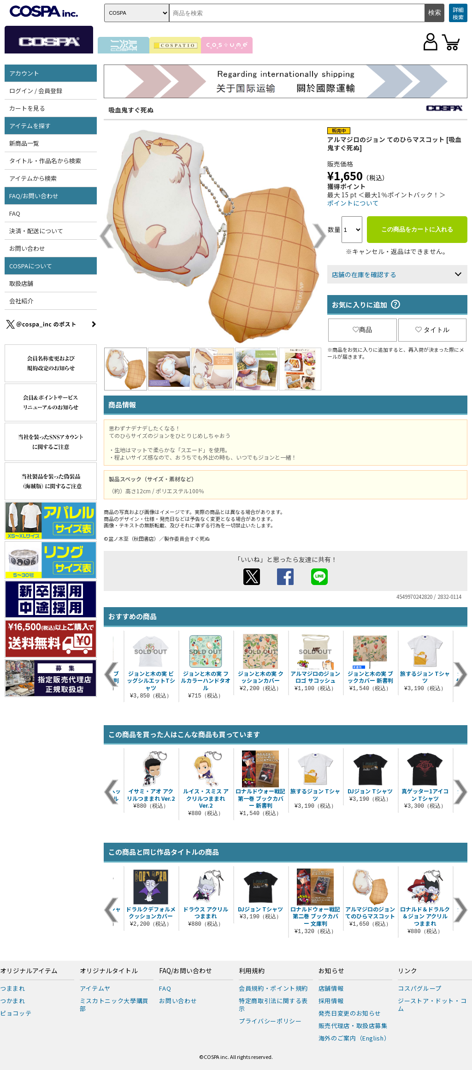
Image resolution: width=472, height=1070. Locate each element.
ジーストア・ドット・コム (432, 1004)
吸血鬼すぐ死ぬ (130, 109)
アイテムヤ (95, 988)
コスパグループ (420, 988)
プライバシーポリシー (270, 1021)
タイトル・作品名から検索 (45, 160)
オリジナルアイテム (29, 971)
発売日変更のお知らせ (350, 1013)
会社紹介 (21, 300)
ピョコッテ (15, 1013)
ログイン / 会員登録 (35, 90)
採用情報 (331, 1000)
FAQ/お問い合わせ (34, 195)
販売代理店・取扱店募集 (353, 1025)
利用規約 (252, 971)
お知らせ (331, 971)
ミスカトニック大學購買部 (114, 1004)
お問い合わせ (27, 248)
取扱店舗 (21, 283)
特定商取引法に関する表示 (273, 1004)
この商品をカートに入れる (417, 229)
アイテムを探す (30, 125)
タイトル (432, 329)
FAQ (14, 213)
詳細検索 (458, 13)
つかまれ (12, 1000)
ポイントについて (353, 202)
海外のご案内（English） (354, 1038)
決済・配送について (36, 230)
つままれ (12, 988)
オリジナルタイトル (109, 971)
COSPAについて (30, 265)
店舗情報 (331, 988)
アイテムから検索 (33, 178)
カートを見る (27, 108)
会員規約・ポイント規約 (273, 988)
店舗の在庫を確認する (364, 274)
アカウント (24, 73)
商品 (362, 329)
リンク (407, 971)
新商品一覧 (24, 143)
